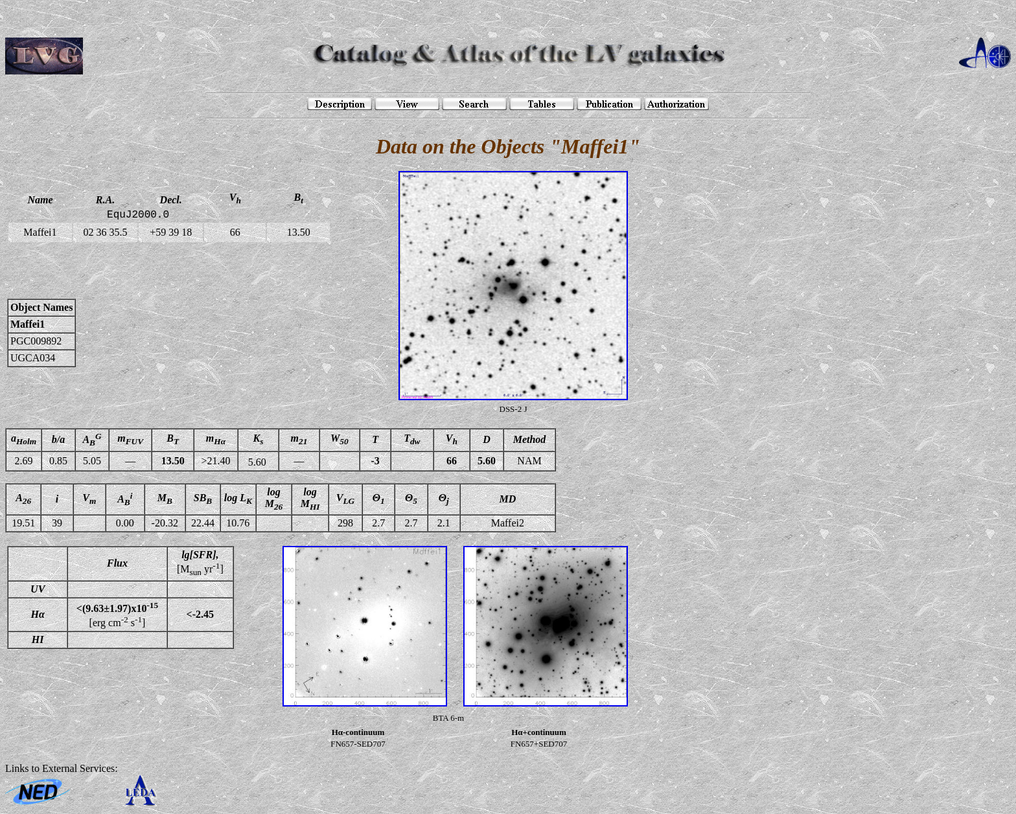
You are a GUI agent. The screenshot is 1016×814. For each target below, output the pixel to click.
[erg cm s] (117, 614)
